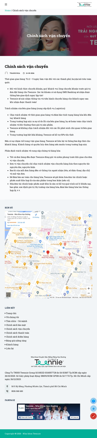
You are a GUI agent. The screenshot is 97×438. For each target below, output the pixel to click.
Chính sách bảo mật (15, 325)
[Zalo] (94, 409)
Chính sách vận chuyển (17, 329)
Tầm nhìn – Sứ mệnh (16, 321)
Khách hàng (11, 344)
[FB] (94, 401)
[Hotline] (94, 416)
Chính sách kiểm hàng (17, 336)
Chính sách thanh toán (17, 332)
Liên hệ (9, 348)
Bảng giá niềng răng (15, 340)
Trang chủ (10, 313)
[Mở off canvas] (6, 4)
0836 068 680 (17, 391)
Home (8, 10)
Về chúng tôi (12, 317)
